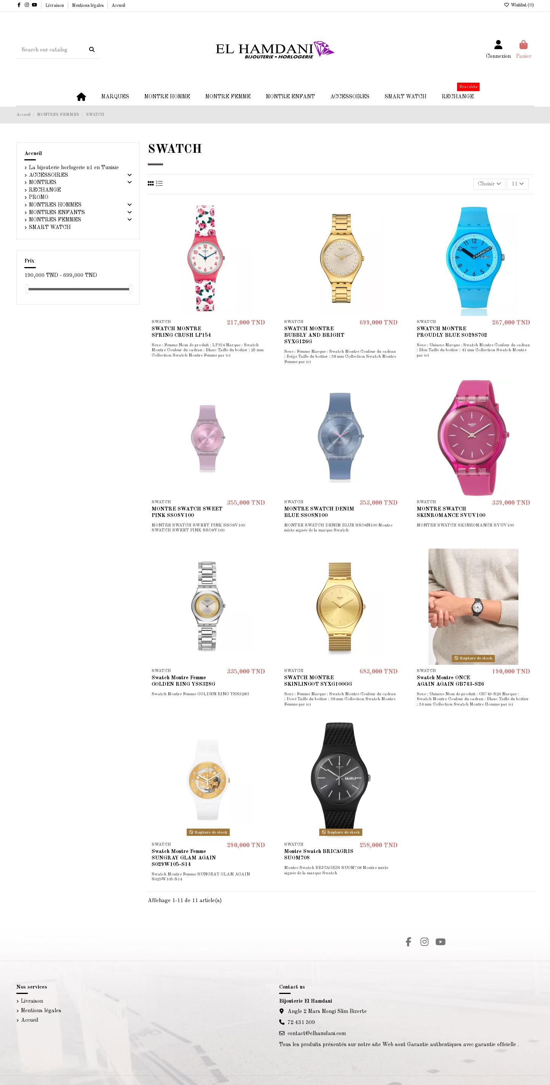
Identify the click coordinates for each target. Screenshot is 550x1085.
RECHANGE (45, 190)
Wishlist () (519, 5)
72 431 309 (301, 1022)
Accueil (118, 5)
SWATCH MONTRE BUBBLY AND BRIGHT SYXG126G (314, 335)
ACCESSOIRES (48, 175)
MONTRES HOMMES (55, 205)
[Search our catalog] (92, 50)
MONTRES (42, 182)
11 (518, 184)
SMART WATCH (50, 227)
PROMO (38, 197)
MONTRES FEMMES (55, 219)
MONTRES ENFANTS (57, 212)
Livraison (55, 5)
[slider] (27, 289)
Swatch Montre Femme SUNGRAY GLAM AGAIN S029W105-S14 (184, 858)
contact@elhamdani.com (317, 1033)
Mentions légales (88, 5)
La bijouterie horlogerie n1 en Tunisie (74, 167)
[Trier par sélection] (489, 184)
